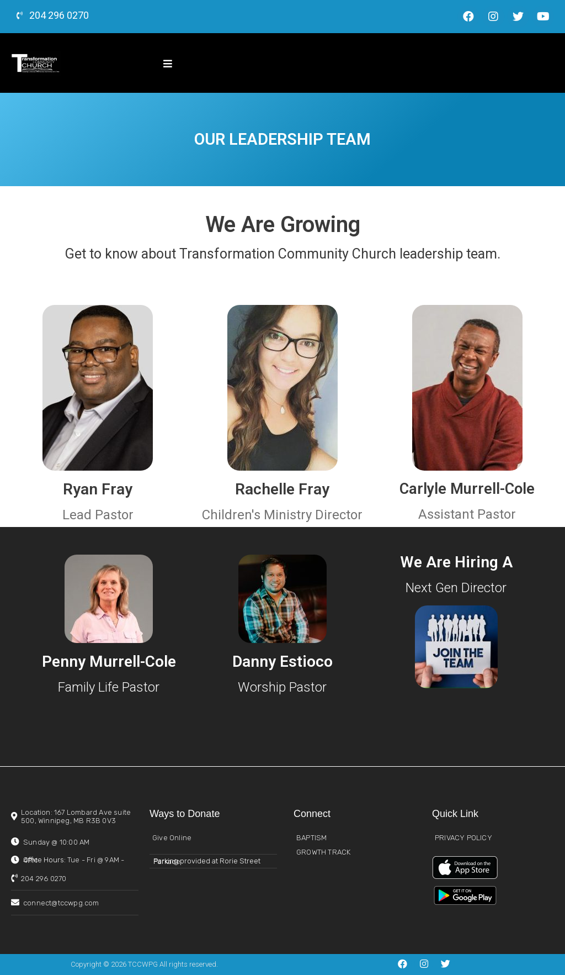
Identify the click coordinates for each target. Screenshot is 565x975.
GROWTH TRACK (323, 852)
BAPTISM (311, 838)
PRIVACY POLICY (463, 838)
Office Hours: (73, 860)
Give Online (171, 838)
